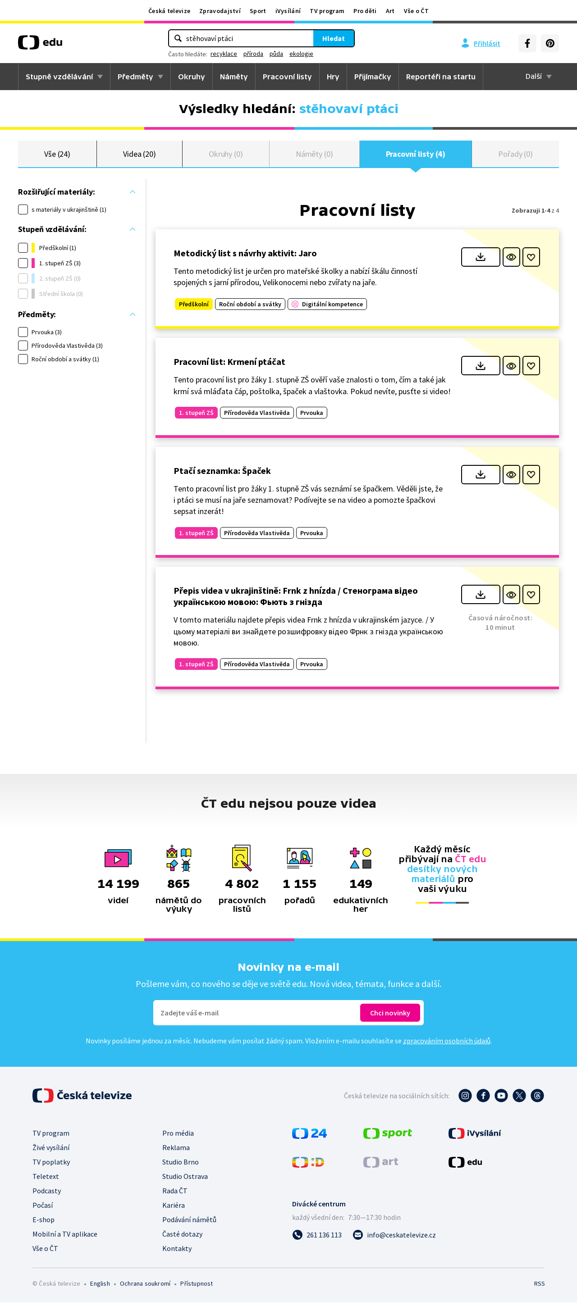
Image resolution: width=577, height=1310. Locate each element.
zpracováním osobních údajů (446, 1048)
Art (390, 11)
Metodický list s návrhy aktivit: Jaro (245, 260)
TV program (327, 11)
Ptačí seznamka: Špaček (222, 478)
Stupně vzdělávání (59, 77)
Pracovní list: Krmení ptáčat (229, 369)
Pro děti (364, 11)
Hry (333, 77)
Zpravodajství (220, 11)
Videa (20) (139, 157)
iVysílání (288, 11)
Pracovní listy (287, 77)
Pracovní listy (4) (416, 157)
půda (276, 54)
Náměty (234, 77)
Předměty (135, 77)
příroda (253, 54)
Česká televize (169, 11)
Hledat (333, 38)
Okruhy (191, 77)
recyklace (224, 54)
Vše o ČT (416, 11)
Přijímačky (372, 77)
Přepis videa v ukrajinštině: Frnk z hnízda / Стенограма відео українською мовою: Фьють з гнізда (296, 603)
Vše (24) (57, 157)
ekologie (301, 54)
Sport (258, 11)
